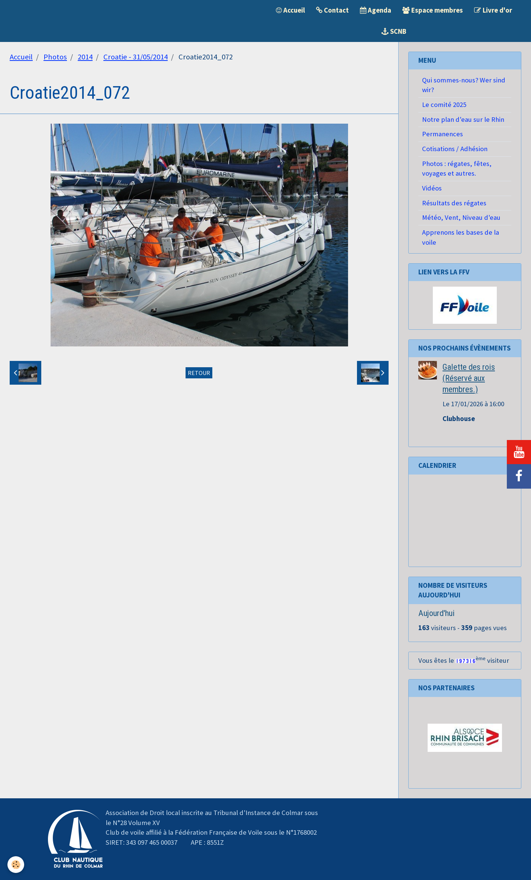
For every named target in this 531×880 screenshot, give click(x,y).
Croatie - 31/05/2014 (135, 57)
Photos (55, 57)
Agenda (375, 10)
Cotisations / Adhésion (454, 148)
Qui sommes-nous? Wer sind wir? (463, 85)
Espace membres (432, 10)
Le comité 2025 (444, 104)
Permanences (442, 134)
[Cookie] (15, 864)
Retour (199, 373)
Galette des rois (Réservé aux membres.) (468, 378)
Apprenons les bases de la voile (460, 237)
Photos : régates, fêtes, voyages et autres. (457, 168)
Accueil (290, 10)
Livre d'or (493, 10)
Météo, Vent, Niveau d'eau (461, 217)
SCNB (394, 31)
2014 (85, 57)
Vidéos (432, 188)
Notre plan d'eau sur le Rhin (463, 119)
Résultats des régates (454, 203)
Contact (332, 10)
